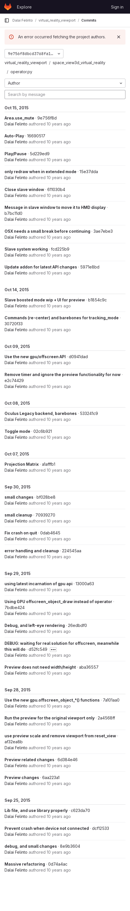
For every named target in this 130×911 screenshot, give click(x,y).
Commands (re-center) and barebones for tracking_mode (62, 317)
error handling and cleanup (32, 550)
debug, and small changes (31, 846)
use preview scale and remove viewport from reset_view (60, 735)
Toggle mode (17, 431)
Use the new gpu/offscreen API (35, 356)
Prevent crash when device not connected (47, 828)
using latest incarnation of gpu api (39, 583)
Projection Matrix (22, 464)
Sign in (117, 7)
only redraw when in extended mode (40, 171)
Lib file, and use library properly (36, 810)
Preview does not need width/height (40, 667)
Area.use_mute (19, 118)
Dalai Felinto (16, 123)
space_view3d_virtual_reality (79, 62)
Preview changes (22, 777)
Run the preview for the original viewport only (50, 717)
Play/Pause (16, 153)
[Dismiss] (118, 36)
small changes (19, 497)
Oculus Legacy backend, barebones (41, 413)
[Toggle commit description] (53, 649)
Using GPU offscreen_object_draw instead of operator (58, 601)
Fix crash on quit (21, 532)
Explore (24, 7)
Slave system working (26, 249)
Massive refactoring (25, 864)
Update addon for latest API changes (41, 267)
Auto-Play (14, 135)
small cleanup (18, 515)
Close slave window (24, 189)
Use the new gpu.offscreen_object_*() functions (52, 700)
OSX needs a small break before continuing (47, 231)
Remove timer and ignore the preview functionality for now (63, 374)
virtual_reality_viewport (26, 62)
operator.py (21, 71)
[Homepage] (7, 6)
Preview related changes (29, 759)
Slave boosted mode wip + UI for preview (45, 299)
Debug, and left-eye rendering (35, 625)
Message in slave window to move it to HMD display (55, 207)
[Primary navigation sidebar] (6, 20)
